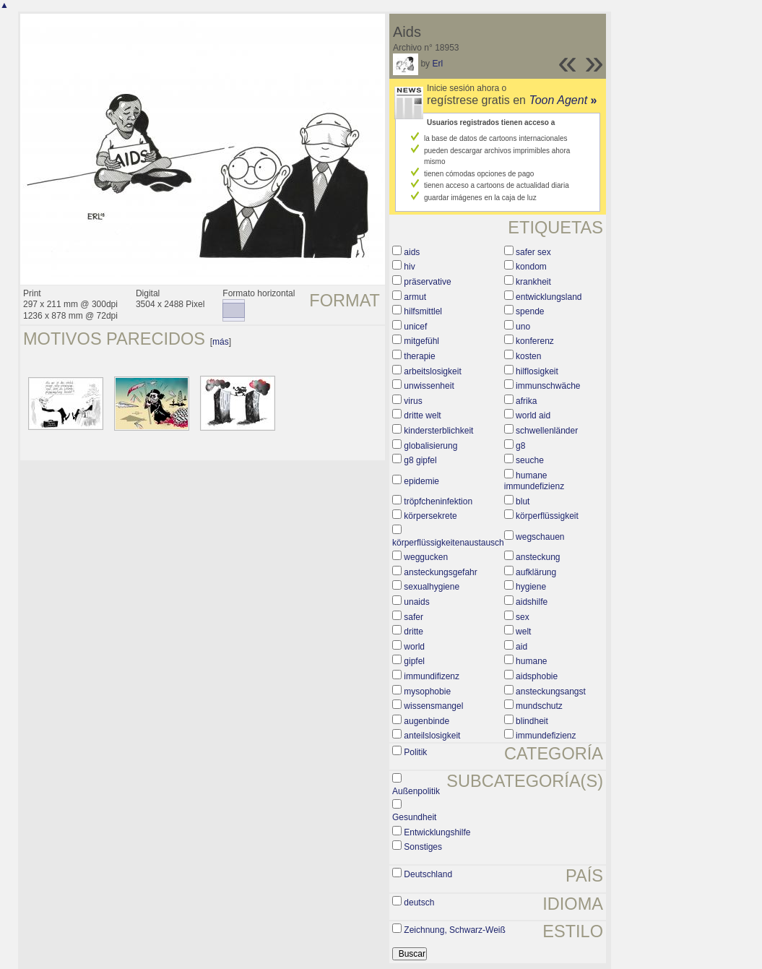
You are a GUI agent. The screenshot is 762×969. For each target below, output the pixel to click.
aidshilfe (531, 602)
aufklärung (536, 572)
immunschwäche (548, 386)
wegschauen (540, 537)
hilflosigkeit (537, 371)
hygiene (531, 587)
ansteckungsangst (551, 691)
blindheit (532, 721)
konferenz (535, 341)
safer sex (533, 252)
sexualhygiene (431, 587)
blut (522, 501)
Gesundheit (414, 817)
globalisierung (430, 446)
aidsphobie (537, 676)
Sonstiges (423, 847)
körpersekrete (430, 516)
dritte (413, 631)
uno (523, 327)
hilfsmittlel (423, 311)
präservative (427, 282)
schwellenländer (547, 431)
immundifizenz (431, 676)
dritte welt (422, 415)
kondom (531, 267)
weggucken (426, 557)
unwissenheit (429, 386)
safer (413, 617)
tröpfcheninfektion (438, 501)
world (414, 647)
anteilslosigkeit (432, 736)
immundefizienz (546, 736)
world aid (533, 415)
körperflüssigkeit (547, 516)
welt (523, 631)
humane (531, 661)
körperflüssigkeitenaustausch (448, 543)
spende (530, 311)
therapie (419, 356)
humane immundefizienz (534, 481)
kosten (528, 356)
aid (521, 647)
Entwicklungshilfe (437, 832)
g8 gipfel (420, 460)
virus (413, 401)
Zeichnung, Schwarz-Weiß (455, 930)
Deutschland (428, 874)
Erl (437, 64)
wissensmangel (433, 706)
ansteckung (538, 557)
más (220, 342)
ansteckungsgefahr (440, 572)
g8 (520, 446)
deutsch (419, 902)
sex (522, 617)
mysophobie (427, 691)
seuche (530, 460)
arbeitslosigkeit (432, 371)
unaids (416, 602)
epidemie (421, 481)
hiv (409, 267)
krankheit (533, 282)
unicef (415, 327)
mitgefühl (421, 341)
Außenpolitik (416, 791)
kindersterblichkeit (438, 431)
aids (412, 252)
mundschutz (539, 706)
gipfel (414, 661)
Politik (415, 752)
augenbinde (426, 721)
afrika (526, 401)
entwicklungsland (548, 297)
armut (415, 297)
